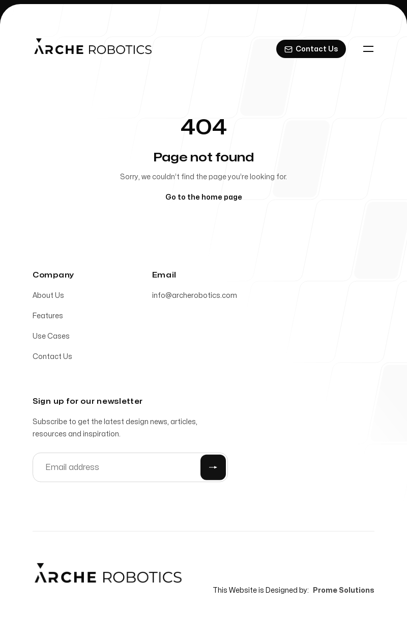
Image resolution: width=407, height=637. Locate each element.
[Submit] (213, 469)
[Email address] (130, 469)
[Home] (93, 49)
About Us (48, 297)
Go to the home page (203, 197)
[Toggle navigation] (368, 49)
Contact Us (52, 358)
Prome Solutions (343, 592)
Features (48, 317)
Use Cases (51, 338)
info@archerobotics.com (194, 297)
